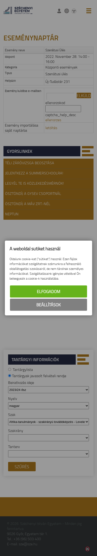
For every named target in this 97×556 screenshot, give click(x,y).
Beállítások (48, 304)
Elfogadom (48, 291)
